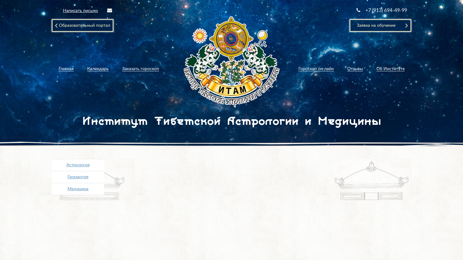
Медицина (78, 189)
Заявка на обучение (382, 26)
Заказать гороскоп (140, 69)
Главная (66, 69)
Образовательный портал (82, 26)
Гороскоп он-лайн (316, 69)
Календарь (98, 69)
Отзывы (355, 69)
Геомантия (78, 177)
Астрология (78, 165)
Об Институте (390, 69)
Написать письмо (87, 10)
